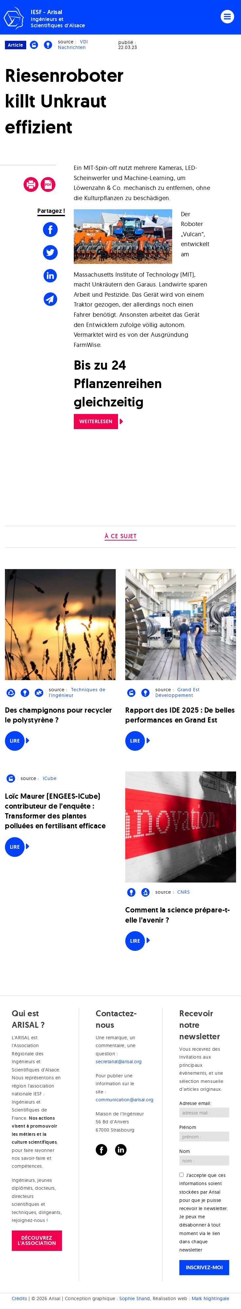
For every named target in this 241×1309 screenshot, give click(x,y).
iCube (50, 778)
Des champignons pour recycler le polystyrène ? (58, 715)
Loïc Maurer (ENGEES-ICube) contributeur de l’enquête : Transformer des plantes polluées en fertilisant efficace (55, 811)
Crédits (19, 1298)
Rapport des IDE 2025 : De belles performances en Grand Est (180, 715)
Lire (15, 740)
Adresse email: (195, 1103)
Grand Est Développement (177, 692)
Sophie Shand (134, 1298)
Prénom (187, 1127)
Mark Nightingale (211, 1298)
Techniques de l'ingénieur (77, 692)
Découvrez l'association (37, 1240)
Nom (184, 1151)
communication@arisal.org (125, 1100)
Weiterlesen (95, 421)
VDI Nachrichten (73, 44)
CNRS (183, 892)
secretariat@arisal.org (119, 1062)
